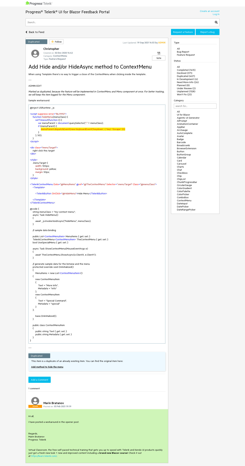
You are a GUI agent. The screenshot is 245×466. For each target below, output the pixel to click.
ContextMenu (184, 200)
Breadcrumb (183, 145)
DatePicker (183, 206)
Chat (179, 169)
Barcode (181, 142)
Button (180, 151)
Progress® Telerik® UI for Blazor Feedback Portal (68, 11)
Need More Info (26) (188, 82)
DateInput (182, 203)
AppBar (181, 126)
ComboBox (183, 197)
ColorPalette (183, 191)
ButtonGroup (184, 154)
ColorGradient (184, 188)
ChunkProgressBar (187, 182)
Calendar (181, 157)
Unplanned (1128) (186, 91)
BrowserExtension (186, 148)
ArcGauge (182, 130)
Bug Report (183, 51)
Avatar (180, 136)
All (178, 48)
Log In (216, 14)
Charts (180, 166)
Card (179, 160)
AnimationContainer (187, 123)
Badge (180, 139)
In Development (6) (187, 79)
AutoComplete (184, 133)
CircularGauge (184, 185)
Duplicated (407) (186, 76)
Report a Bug (207, 32)
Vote (158, 58)
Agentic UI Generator (188, 117)
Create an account (209, 11)
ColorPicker (183, 194)
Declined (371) (184, 73)
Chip (179, 175)
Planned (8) (183, 85)
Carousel (181, 163)
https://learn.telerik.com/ (44, 455)
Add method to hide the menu (47, 366)
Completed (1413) (186, 69)
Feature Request (186, 54)
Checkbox (182, 172)
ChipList (181, 179)
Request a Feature (183, 32)
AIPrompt (182, 120)
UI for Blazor (183, 114)
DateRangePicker (186, 209)
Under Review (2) (186, 88)
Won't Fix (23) (184, 94)
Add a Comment (39, 379)
